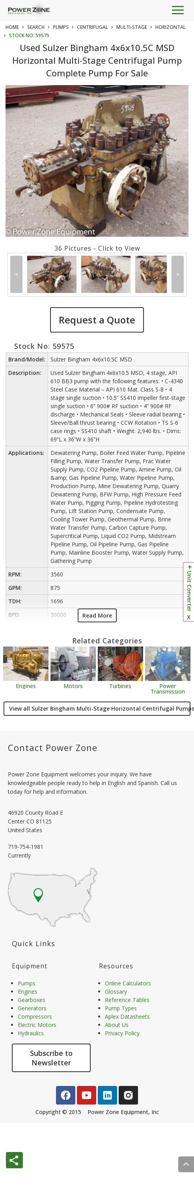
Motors (73, 685)
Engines (26, 685)
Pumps (26, 983)
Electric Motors (37, 1025)
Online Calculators (128, 983)
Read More (97, 615)
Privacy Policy (122, 1033)
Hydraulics (31, 1033)
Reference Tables (127, 1000)
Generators (32, 1008)
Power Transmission (168, 688)
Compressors (35, 1016)
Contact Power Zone (52, 747)
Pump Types (121, 1008)
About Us (117, 1025)
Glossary (116, 991)
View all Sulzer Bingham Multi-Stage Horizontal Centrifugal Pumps (99, 708)
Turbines (120, 685)
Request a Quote (97, 319)
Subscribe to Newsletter (51, 1057)
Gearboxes (31, 1000)
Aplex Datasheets (127, 1016)
